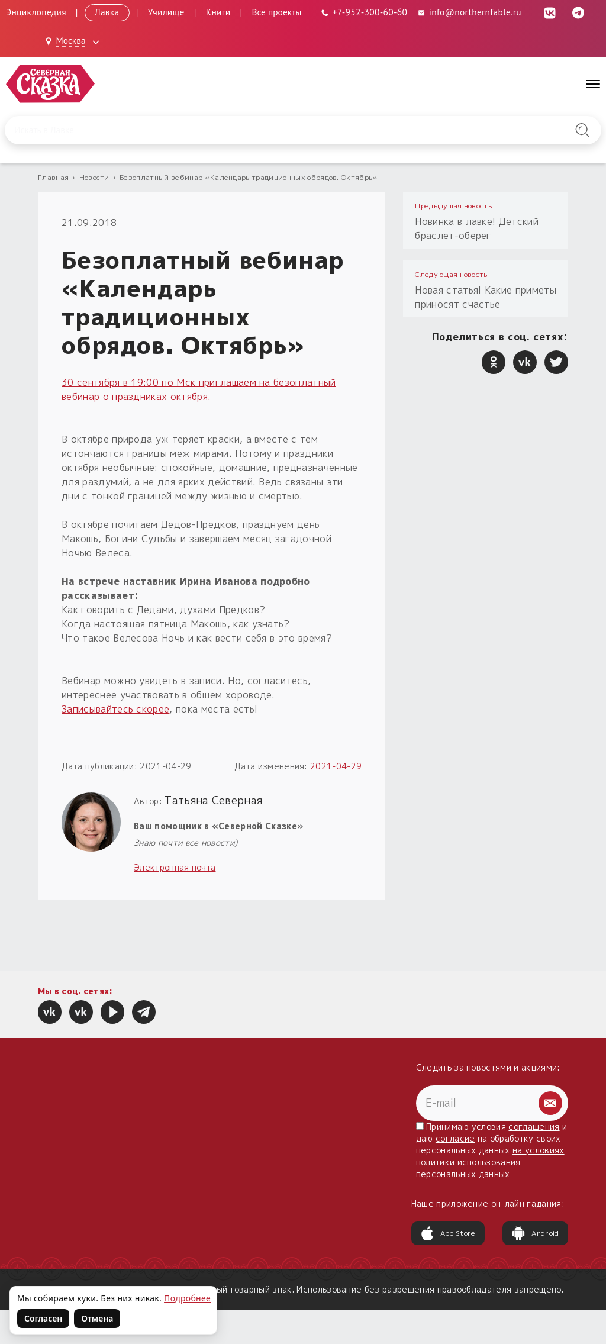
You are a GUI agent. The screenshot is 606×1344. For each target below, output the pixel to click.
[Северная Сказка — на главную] (50, 83)
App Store (448, 1233)
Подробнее (187, 1298)
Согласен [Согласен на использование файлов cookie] (43, 1318)
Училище (166, 12)
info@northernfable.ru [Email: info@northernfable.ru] (469, 12)
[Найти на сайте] (582, 130)
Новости (94, 177)
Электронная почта (174, 867)
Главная (53, 177)
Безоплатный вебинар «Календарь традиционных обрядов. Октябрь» (249, 177)
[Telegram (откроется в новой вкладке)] (578, 12)
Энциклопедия (36, 12)
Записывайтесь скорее (115, 708)
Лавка (107, 12)
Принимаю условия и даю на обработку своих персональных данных (492, 1150)
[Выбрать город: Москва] (74, 41)
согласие (455, 1138)
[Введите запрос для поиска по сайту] (259, 130)
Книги (218, 12)
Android (535, 1233)
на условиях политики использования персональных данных (490, 1162)
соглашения (533, 1126)
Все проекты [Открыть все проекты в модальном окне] (277, 12)
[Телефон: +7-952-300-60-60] (364, 12)
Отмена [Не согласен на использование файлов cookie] (97, 1318)
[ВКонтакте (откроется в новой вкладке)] (549, 12)
